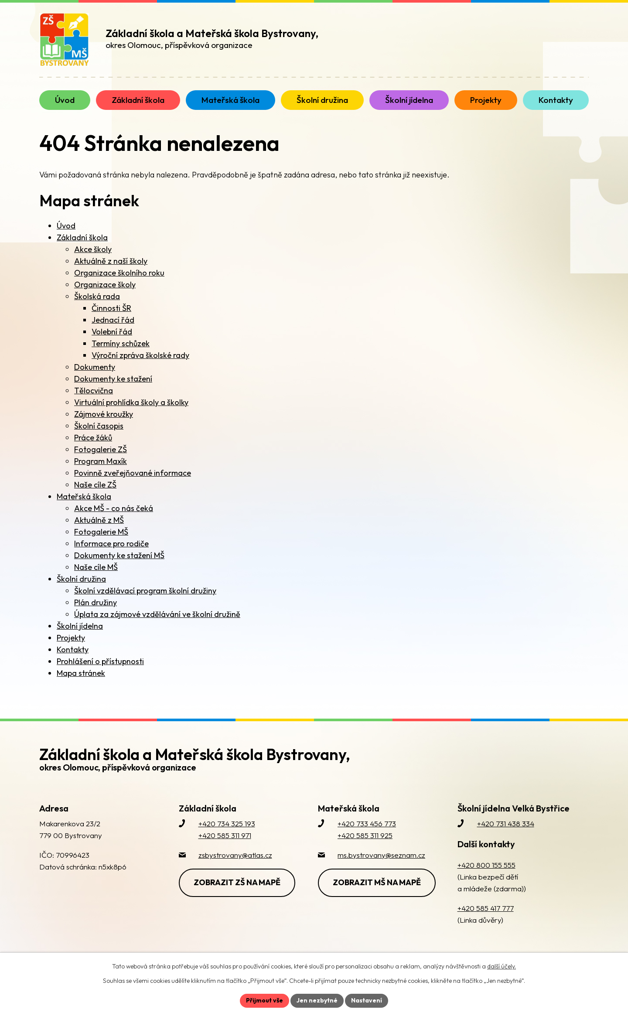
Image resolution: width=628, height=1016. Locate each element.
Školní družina (81, 579)
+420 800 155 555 (486, 864)
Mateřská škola (84, 496)
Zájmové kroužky (103, 414)
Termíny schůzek (121, 343)
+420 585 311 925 (365, 835)
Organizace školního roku (119, 273)
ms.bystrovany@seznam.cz (381, 854)
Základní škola (82, 237)
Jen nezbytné (317, 1000)
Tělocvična (93, 390)
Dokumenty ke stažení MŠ (119, 555)
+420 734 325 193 (226, 823)
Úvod (66, 226)
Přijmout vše (264, 1000)
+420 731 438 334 (505, 823)
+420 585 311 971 (224, 835)
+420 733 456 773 (367, 823)
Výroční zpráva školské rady (140, 355)
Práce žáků (93, 438)
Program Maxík (100, 461)
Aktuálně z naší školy (110, 261)
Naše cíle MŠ (96, 567)
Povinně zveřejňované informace (132, 473)
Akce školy (93, 249)
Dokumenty (94, 367)
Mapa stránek (81, 673)
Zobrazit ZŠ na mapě (237, 882)
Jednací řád (113, 320)
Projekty (71, 638)
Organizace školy (105, 285)
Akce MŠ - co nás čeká (113, 508)
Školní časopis (98, 426)
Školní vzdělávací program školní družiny (145, 591)
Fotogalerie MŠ (101, 532)
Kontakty (73, 649)
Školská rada (97, 296)
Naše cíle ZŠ (95, 485)
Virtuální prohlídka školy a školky (131, 402)
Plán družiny (95, 602)
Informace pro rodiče (111, 544)
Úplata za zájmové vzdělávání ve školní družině (157, 614)
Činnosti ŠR (111, 308)
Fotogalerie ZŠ (100, 449)
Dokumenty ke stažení (113, 379)
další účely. (501, 966)
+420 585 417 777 (485, 908)
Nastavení (366, 1000)
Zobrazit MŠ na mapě (377, 882)
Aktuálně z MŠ (99, 520)
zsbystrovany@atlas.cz (235, 854)
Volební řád (112, 332)
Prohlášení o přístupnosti (100, 661)
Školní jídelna (80, 626)
